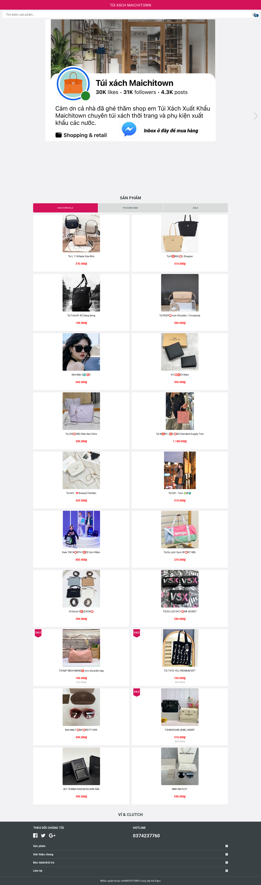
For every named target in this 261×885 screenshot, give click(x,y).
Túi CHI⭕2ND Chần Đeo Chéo (81, 434)
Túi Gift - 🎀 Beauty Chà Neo (81, 493)
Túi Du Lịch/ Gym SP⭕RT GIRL (180, 552)
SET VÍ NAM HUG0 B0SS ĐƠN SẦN (81, 789)
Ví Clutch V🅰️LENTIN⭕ (81, 611)
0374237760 (146, 835)
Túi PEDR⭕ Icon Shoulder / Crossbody (179, 315)
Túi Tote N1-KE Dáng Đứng (81, 315)
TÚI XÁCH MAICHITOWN (130, 5)
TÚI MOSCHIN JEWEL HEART (180, 730)
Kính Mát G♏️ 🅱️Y (81, 374)
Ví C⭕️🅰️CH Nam (180, 374)
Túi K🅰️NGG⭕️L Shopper (180, 256)
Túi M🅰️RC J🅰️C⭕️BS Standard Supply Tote (180, 434)
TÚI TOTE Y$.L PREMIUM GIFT (180, 670)
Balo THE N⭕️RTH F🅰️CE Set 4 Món (81, 552)
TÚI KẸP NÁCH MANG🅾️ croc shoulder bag (81, 670)
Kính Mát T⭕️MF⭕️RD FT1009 (81, 730)
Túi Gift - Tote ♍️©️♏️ (179, 493)
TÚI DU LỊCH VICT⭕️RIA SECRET (180, 611)
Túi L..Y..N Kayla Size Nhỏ (81, 256)
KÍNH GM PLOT (180, 789)
